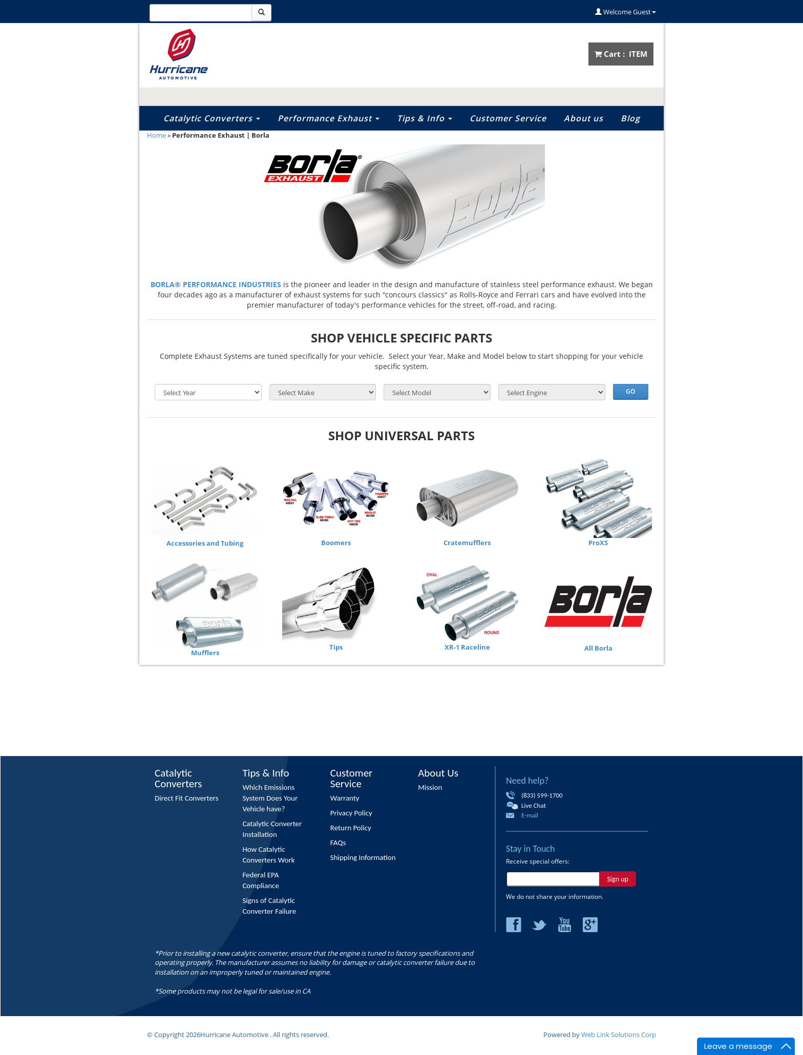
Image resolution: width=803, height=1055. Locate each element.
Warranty (345, 798)
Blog (630, 118)
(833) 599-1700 (542, 795)
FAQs (338, 842)
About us (583, 118)
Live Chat (533, 805)
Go (630, 391)
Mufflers (205, 652)
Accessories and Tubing (204, 543)
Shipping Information (363, 857)
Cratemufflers (467, 542)
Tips (336, 647)
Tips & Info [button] (424, 118)
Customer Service (508, 118)
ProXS (598, 542)
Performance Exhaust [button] (328, 118)
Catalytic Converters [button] (211, 118)
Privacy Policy (351, 812)
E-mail (529, 815)
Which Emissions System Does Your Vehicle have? (270, 798)
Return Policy (350, 827)
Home (156, 135)
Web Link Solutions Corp (618, 1034)
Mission (430, 787)
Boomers (336, 542)
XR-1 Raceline (467, 647)
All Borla (598, 648)
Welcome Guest (625, 11)
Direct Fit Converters (187, 798)
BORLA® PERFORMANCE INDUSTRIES (216, 284)
